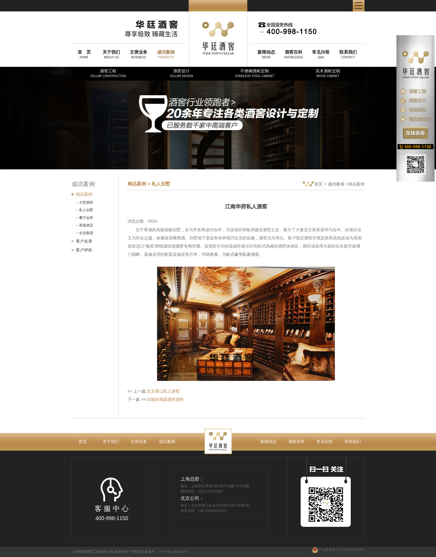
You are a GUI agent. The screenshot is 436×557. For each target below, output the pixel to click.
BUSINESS (138, 54)
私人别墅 (160, 183)
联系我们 (353, 441)
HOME (84, 54)
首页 (313, 184)
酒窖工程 (108, 73)
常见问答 (324, 441)
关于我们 (111, 441)
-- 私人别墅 (84, 210)
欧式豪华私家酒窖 (242, 254)
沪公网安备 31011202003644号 (338, 550)
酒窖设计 (181, 73)
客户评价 (84, 250)
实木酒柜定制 (328, 73)
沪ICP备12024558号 (174, 552)
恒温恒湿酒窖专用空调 (179, 246)
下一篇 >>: (155, 399)
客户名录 (84, 241)
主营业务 (139, 441)
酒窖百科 (296, 441)
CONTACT (348, 54)
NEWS (266, 54)
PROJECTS (166, 54)
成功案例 (336, 184)
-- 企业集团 (84, 233)
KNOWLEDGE (293, 54)
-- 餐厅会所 (84, 218)
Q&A (321, 54)
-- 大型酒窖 (84, 202)
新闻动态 (268, 441)
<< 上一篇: (153, 391)
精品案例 (84, 194)
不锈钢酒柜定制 (254, 73)
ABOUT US (111, 54)
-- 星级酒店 (84, 225)
